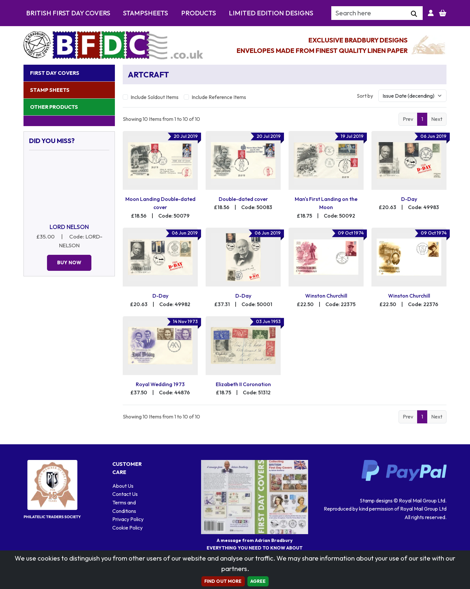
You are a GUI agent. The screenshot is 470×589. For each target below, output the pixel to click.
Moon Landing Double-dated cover (160, 203)
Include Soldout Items (155, 97)
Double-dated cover (243, 199)
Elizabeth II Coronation (243, 384)
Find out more (223, 581)
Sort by (365, 95)
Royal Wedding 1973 (160, 384)
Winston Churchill (326, 295)
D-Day (409, 199)
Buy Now (69, 262)
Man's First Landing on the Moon (326, 203)
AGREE (258, 581)
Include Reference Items (219, 97)
